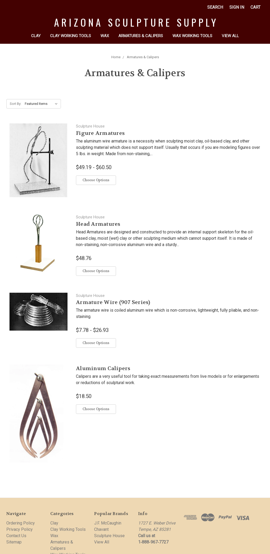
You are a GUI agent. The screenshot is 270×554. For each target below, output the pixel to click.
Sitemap (14, 542)
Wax (104, 35)
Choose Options (96, 180)
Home (115, 57)
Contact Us (16, 535)
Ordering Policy (20, 523)
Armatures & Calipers (140, 35)
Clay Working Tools (70, 35)
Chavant (101, 529)
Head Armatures (98, 224)
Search (215, 7)
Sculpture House (109, 535)
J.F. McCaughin (107, 523)
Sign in (236, 7)
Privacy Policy (19, 529)
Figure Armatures (100, 133)
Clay (36, 35)
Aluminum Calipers (103, 368)
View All (230, 35)
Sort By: (15, 104)
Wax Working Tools (192, 35)
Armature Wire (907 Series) (113, 302)
